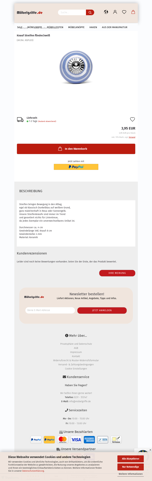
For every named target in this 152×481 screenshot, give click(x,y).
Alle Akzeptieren (130, 458)
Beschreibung (30, 191)
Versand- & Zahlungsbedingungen (76, 364)
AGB (76, 348)
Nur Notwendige (130, 466)
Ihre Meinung (117, 273)
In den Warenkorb (72, 148)
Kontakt (76, 356)
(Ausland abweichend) (47, 121)
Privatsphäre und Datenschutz (76, 344)
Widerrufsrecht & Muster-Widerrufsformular (76, 360)
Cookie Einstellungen (76, 368)
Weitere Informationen (131, 474)
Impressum (76, 352)
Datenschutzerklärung (33, 471)
